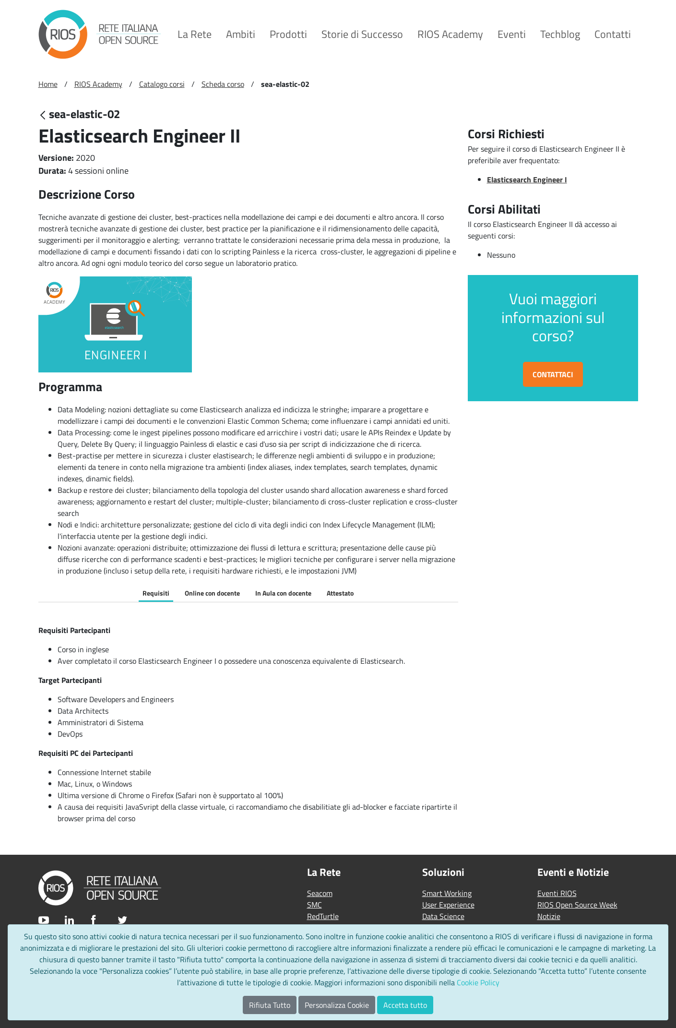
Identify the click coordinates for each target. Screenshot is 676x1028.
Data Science (443, 916)
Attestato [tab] (340, 593)
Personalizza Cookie (337, 1005)
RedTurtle (323, 916)
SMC (314, 904)
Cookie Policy (478, 982)
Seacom (319, 893)
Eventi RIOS (557, 893)
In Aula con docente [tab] (283, 593)
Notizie (548, 916)
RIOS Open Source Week (577, 904)
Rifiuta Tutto (269, 1005)
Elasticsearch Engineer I (527, 179)
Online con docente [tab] (212, 593)
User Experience (448, 904)
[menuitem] (194, 34)
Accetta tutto (405, 1005)
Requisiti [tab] (155, 593)
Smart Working (447, 893)
